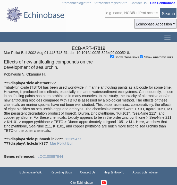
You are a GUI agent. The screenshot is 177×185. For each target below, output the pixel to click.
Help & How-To (114, 172)
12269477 (73, 139)
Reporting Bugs (61, 172)
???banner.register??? (110, 3)
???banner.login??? (76, 3)
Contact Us (138, 3)
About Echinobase (144, 172)
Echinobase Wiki (30, 172)
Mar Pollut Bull (61, 143)
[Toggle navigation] (167, 37)
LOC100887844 (50, 156)
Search (168, 14)
